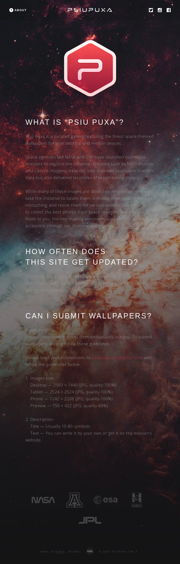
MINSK (60, 551)
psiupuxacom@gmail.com (117, 357)
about (21, 10)
